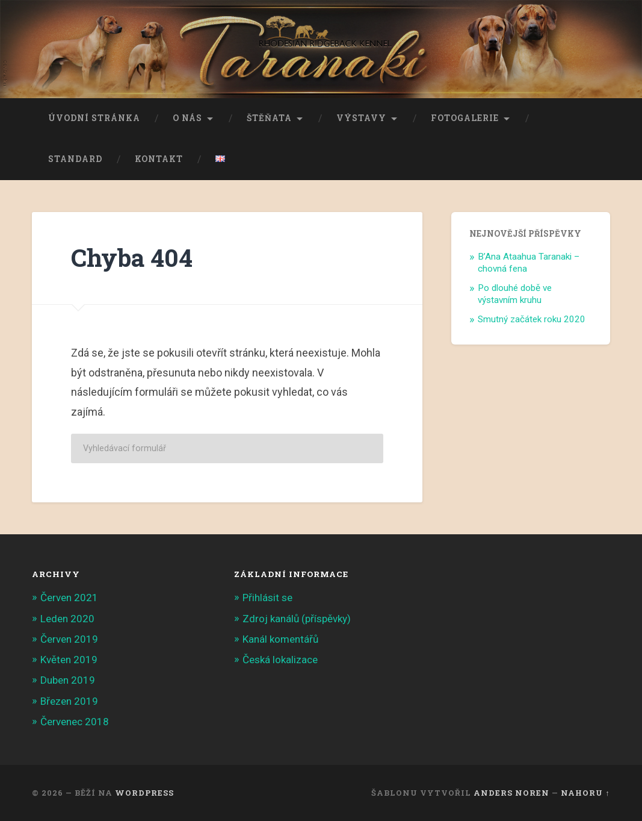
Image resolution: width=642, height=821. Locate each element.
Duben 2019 (67, 680)
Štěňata (269, 118)
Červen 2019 (69, 639)
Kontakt (159, 159)
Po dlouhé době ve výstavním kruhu (515, 294)
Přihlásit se (267, 598)
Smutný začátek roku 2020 (531, 319)
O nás (187, 118)
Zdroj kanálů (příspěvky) (296, 619)
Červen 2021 (69, 598)
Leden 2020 (67, 619)
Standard (75, 159)
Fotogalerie (465, 118)
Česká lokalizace (280, 660)
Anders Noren (511, 793)
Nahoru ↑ (585, 793)
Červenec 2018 (74, 722)
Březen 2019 (69, 701)
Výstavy (361, 118)
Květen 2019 (68, 660)
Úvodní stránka (94, 118)
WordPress (144, 793)
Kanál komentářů (280, 639)
